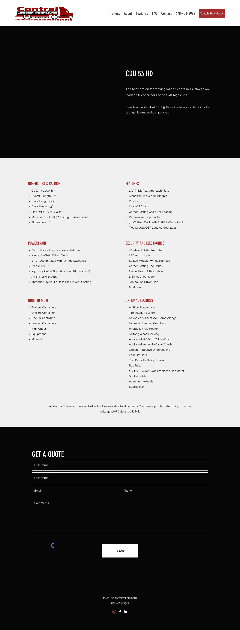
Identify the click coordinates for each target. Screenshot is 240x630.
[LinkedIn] (126, 611)
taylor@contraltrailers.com (120, 598)
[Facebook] (120, 611)
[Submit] (120, 550)
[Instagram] (114, 611)
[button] (114, 13)
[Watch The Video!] (212, 13)
